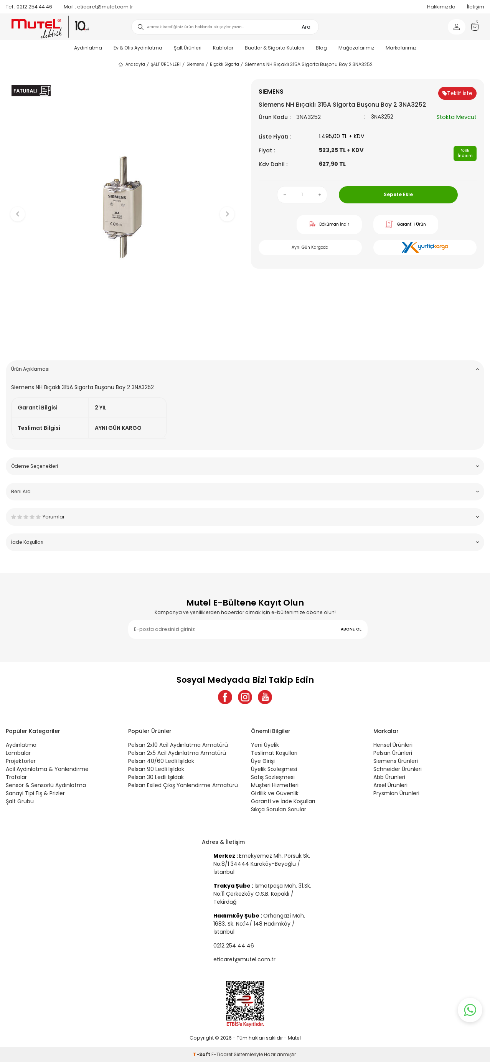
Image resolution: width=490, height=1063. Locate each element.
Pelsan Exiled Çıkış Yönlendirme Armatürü (183, 786)
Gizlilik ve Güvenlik (275, 794)
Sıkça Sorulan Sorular (278, 810)
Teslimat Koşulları (274, 754)
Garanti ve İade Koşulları (283, 802)
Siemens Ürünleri (395, 762)
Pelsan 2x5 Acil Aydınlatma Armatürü (177, 754)
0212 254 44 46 (29, 6)
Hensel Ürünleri (392, 746)
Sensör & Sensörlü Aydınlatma (46, 786)
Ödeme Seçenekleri (245, 466)
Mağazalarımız (356, 48)
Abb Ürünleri (389, 778)
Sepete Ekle (398, 194)
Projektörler (21, 762)
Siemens (195, 64)
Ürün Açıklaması (245, 369)
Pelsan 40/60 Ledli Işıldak (161, 762)
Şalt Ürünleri (187, 48)
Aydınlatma (88, 48)
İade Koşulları (245, 542)
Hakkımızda (441, 6)
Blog (321, 48)
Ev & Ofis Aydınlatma (138, 48)
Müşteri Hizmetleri (275, 786)
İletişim (475, 6)
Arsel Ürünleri (390, 786)
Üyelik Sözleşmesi (274, 770)
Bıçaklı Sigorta (224, 64)
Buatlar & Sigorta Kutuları (274, 48)
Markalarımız (401, 48)
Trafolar (16, 778)
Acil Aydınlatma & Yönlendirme (47, 770)
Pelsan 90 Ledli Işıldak (156, 770)
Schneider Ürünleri (397, 770)
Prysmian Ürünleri (396, 794)
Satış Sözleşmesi (273, 778)
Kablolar (223, 48)
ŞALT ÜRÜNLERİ (166, 64)
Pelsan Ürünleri (392, 754)
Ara (306, 27)
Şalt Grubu (20, 802)
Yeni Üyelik (265, 746)
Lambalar (18, 754)
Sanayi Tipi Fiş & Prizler (35, 794)
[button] (122, 342)
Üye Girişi (263, 762)
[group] (122, 207)
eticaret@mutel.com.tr (98, 6)
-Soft (202, 1055)
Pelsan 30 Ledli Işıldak (156, 778)
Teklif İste (457, 93)
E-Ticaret (222, 1055)
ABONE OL (351, 629)
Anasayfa (131, 64)
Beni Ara (245, 491)
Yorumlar (245, 516)
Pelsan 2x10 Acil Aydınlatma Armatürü (178, 746)
